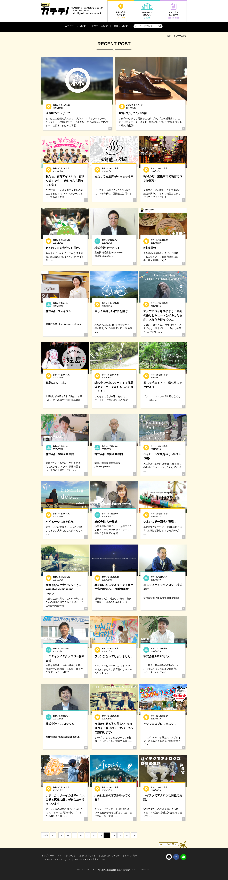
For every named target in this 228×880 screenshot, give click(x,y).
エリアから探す (99, 26)
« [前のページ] (52, 835)
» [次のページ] (134, 835)
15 (94, 835)
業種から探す (121, 26)
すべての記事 (131, 855)
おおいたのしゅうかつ (111, 855)
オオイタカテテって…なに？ (57, 859)
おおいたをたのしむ (66, 855)
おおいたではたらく (88, 855)
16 (101, 835)
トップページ (48, 855)
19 (120, 835)
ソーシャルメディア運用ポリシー (89, 859)
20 (127, 835)
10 (61, 835)
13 (81, 835)
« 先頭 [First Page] (45, 835)
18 (114, 835)
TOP (169, 36)
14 (88, 835)
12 (74, 835)
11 (68, 835)
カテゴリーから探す (75, 26)
